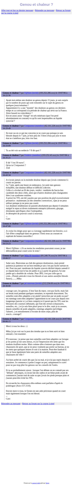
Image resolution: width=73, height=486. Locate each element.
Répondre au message (44, 10)
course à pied (36, 483)
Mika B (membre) (32, 255)
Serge (47, 483)
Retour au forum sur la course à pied (38, 403)
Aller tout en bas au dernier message (17, 10)
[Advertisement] (36, 53)
